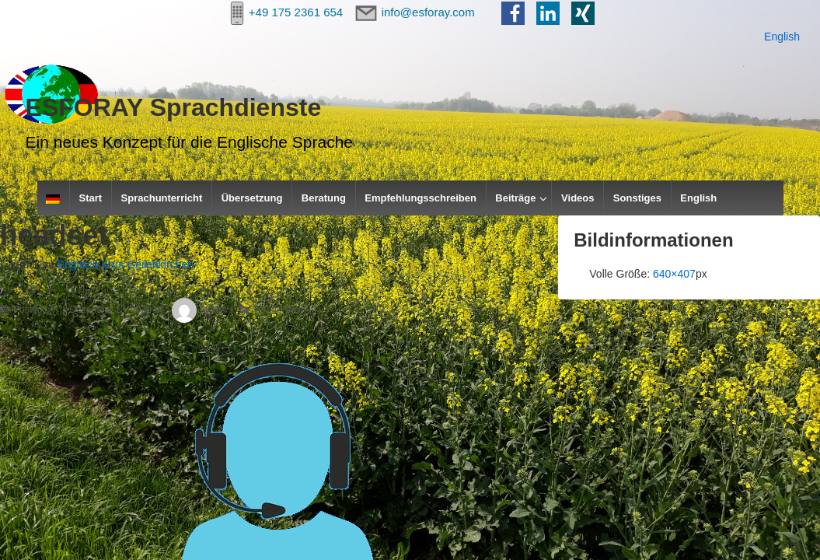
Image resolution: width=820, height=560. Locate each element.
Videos (577, 198)
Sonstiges (637, 198)
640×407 (674, 274)
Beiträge (515, 198)
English (782, 36)
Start (91, 198)
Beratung (324, 198)
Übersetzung (252, 198)
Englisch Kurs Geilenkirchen (126, 264)
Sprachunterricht (162, 198)
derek (195, 309)
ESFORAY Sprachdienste (174, 107)
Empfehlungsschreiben (420, 198)
